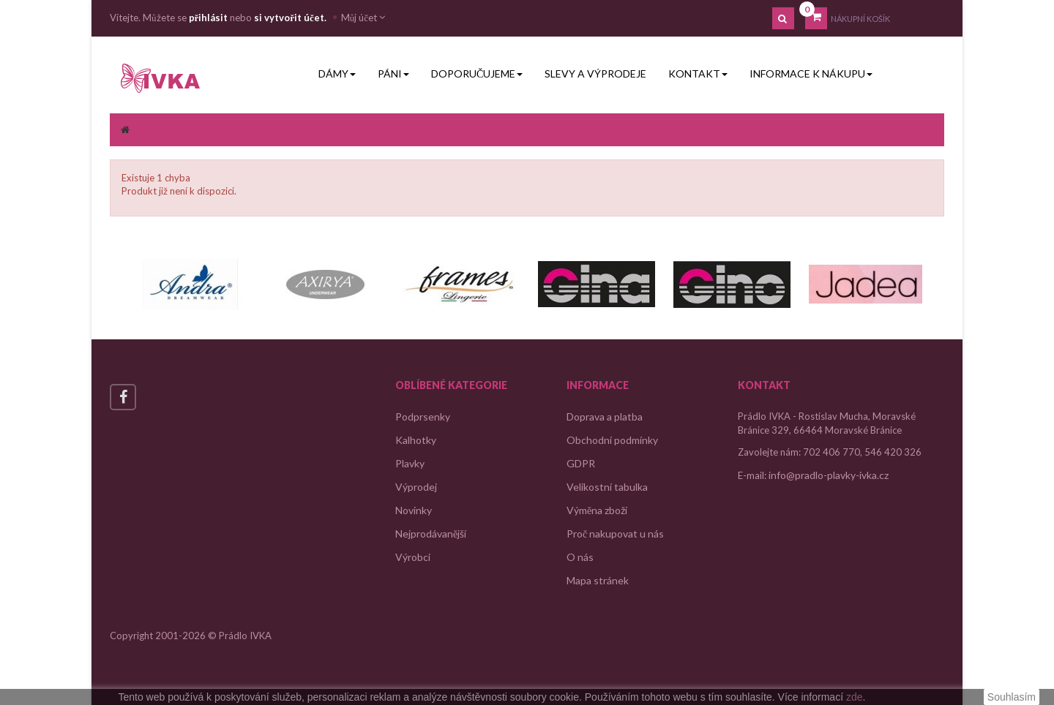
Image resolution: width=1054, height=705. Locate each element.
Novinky (413, 510)
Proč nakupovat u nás (615, 533)
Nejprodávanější (430, 533)
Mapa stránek (598, 580)
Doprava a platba (605, 416)
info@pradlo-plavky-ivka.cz (829, 475)
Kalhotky (415, 440)
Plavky (410, 463)
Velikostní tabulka (607, 486)
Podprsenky (422, 416)
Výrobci (412, 557)
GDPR (581, 463)
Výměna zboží (597, 510)
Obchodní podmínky (612, 440)
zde (854, 697)
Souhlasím (1011, 697)
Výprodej (416, 486)
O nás (580, 557)
